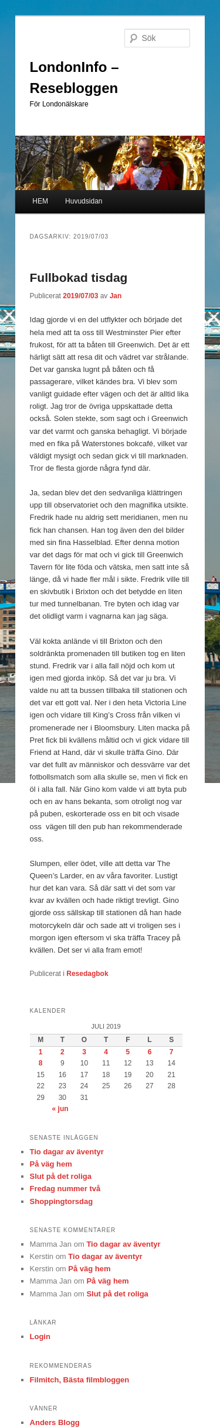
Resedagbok (87, 974)
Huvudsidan (83, 201)
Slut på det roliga (61, 1176)
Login (40, 1336)
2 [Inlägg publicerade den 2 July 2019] (62, 1052)
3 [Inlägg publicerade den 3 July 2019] (84, 1052)
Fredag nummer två (65, 1188)
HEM (40, 201)
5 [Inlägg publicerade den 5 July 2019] (128, 1052)
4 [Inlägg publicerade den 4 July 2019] (106, 1052)
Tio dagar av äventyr (67, 1151)
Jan (116, 296)
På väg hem (51, 1164)
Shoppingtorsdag (61, 1201)
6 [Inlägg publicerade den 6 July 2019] (150, 1052)
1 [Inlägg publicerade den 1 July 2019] (41, 1052)
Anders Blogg (55, 1422)
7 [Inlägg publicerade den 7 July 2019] (172, 1052)
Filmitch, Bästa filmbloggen (80, 1379)
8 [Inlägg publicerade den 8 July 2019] (41, 1063)
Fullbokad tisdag (79, 277)
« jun (60, 1109)
